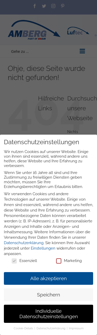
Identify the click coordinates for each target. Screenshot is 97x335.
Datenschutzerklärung (23, 243)
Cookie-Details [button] (24, 328)
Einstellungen (43, 248)
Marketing (69, 260)
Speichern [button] (48, 294)
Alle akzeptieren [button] (48, 278)
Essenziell (24, 260)
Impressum (76, 328)
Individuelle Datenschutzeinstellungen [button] (48, 313)
